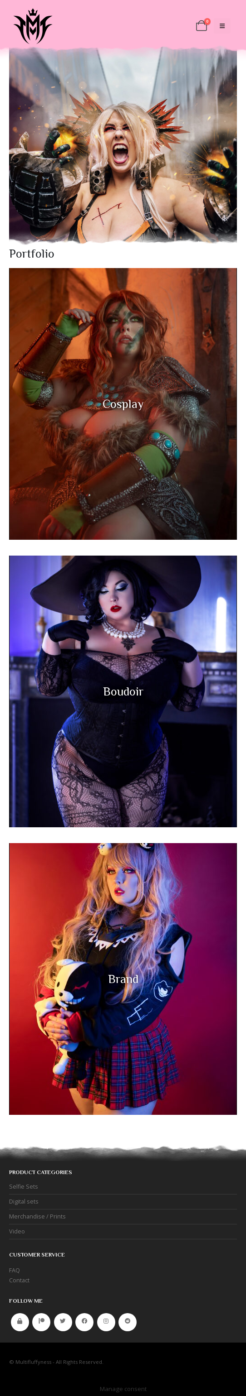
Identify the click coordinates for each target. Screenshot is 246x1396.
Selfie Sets (23, 1186)
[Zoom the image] (123, 273)
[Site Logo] (31, 25)
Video (17, 1231)
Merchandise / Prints (37, 1216)
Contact (19, 1280)
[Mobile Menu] (222, 26)
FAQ (14, 1270)
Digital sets (24, 1201)
